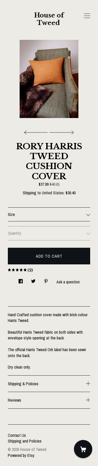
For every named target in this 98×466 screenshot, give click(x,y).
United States (53, 193)
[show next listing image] (61, 131)
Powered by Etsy (21, 455)
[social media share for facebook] (21, 280)
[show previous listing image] (37, 131)
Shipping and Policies (25, 441)
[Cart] (83, 449)
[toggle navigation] (87, 15)
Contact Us (17, 435)
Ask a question (68, 282)
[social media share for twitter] (33, 280)
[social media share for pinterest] (46, 280)
